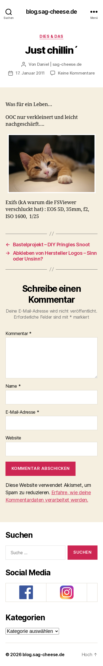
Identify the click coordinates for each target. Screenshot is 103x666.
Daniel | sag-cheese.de (59, 64)
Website (13, 438)
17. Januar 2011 (30, 73)
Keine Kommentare (76, 73)
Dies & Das (51, 36)
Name (13, 386)
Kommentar (18, 333)
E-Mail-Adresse (22, 412)
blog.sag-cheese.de (51, 12)
